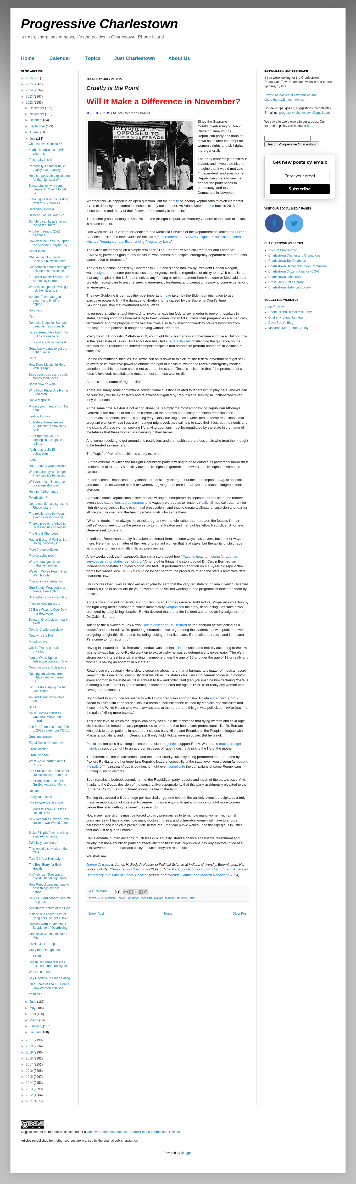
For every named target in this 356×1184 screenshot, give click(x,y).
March (34, 1020)
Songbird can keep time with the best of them (48, 223)
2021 (30, 1040)
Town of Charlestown (282, 250)
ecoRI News (276, 307)
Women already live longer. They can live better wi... (48, 473)
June (33, 1002)
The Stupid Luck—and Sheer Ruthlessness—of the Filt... (49, 773)
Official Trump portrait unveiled (44, 649)
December (37, 108)
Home (28, 58)
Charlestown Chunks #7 (45, 144)
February (36, 1026)
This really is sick (41, 160)
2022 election (106, 897)
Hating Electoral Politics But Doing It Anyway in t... (48, 541)
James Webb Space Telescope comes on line (48, 659)
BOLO (33, 707)
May (33, 1008)
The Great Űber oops (43, 533)
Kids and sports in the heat (47, 342)
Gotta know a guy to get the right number (48, 350)
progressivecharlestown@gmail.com (304, 113)
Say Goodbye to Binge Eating (49, 978)
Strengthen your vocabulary (48, 597)
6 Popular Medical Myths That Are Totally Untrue (49, 278)
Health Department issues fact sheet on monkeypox (48, 964)
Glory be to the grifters (44, 950)
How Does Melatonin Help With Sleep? (47, 366)
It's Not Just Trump (42, 944)
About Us (179, 58)
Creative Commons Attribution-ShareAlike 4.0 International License (133, 1132)
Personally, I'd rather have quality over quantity (47, 168)
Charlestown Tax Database (287, 261)
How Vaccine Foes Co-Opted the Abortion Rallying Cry (49, 243)
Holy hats (35, 310)
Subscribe (299, 188)
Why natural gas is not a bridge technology (46, 563)
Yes (31, 316)
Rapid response (40, 400)
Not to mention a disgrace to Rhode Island (48, 505)
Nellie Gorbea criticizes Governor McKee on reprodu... (45, 717)
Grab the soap (39, 755)
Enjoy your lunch (40, 797)
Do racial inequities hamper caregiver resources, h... (48, 324)
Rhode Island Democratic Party (290, 312)
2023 (30, 96)
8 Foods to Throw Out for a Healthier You (47, 811)
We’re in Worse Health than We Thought (48, 573)
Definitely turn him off (43, 843)
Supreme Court (184, 897)
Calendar (59, 58)
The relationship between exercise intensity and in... (49, 515)
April (33, 1014)
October (36, 120)
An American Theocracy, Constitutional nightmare (47, 876)
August (35, 132)
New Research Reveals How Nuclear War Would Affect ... (49, 823)
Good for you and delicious (47, 667)
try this (281, 86)
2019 (30, 1052)
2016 (30, 1071)
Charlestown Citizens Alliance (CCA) (293, 271)
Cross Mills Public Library (286, 282)
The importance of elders (46, 803)
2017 (30, 1064)
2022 (30, 102)
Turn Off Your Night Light (46, 858)
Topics (93, 58)
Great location (38, 749)
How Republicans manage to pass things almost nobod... (49, 888)
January (36, 1032)
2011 (30, 1101)
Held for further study (43, 492)
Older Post (239, 913)
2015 (30, 1077)
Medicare (146, 897)
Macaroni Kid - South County (288, 328)
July (33, 138)
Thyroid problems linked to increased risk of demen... (49, 525)
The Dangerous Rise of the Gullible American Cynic (47, 782)
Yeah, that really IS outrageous (42, 451)
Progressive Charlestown (99, 23)
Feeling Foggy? (40, 416)
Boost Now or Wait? (43, 384)
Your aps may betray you (46, 581)
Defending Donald (41, 209)
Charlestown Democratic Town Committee (297, 266)
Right (32, 358)
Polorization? (38, 498)
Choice (120, 897)
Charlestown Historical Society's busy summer (47, 259)
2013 (30, 1089)
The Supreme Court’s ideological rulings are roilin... (46, 439)
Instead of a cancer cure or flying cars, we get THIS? (48, 916)
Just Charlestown (134, 58)
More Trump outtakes (43, 549)
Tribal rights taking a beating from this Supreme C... (48, 201)
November (37, 114)
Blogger (186, 1153)
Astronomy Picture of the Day (49, 908)
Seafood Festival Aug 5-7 (46, 215)
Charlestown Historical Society (289, 287)
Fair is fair (36, 956)
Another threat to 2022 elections (44, 233)
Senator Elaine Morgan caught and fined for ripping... (45, 300)
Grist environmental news (286, 317)
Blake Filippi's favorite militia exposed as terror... (48, 834)
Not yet (34, 791)
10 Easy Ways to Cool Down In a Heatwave (49, 611)
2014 (30, 1083)
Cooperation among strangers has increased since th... (49, 269)
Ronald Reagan (164, 897)
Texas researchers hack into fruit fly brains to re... (48, 334)
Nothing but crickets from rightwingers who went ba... (46, 677)
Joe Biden (133, 897)
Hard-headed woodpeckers (47, 466)
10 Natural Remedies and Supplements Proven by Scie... (47, 426)
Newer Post (96, 913)
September (38, 126)
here (310, 126)
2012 (30, 1095)
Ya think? (35, 994)
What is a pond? (40, 972)
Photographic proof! (42, 555)
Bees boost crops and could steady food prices (48, 376)
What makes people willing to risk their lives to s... (49, 288)
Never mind (37, 251)
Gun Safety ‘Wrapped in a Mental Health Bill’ (47, 589)
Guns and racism (41, 737)
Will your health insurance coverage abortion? (47, 483)
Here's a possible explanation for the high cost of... (49, 177)
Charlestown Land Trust (285, 277)
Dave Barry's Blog (280, 323)
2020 (30, 1046)
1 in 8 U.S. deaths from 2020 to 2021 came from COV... (49, 728)
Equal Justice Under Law (46, 743)
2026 (30, 78)
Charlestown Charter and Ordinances (294, 255)
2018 (30, 1058)
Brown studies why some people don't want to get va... (47, 189)
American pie (38, 641)
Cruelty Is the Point (42, 635)
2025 (30, 84)
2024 (30, 90)
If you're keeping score (44, 603)
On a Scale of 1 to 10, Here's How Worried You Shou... (49, 986)
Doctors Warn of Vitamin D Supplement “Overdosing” (49, 926)
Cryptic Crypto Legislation (47, 629)
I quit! (32, 459)
